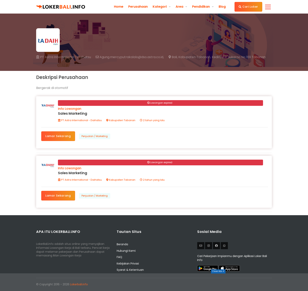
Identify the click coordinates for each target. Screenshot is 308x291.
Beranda (122, 244)
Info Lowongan (69, 108)
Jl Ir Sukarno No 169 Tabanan (244, 57)
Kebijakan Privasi (128, 263)
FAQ (119, 257)
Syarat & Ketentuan (130, 270)
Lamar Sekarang (58, 136)
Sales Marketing (72, 113)
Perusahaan (138, 7)
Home (118, 7)
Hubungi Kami (126, 251)
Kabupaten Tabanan (120, 120)
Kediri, (216, 57)
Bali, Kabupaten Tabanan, (190, 57)
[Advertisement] (154, 282)
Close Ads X (218, 271)
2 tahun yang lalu (152, 120)
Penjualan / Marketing (95, 136)
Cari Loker (248, 7)
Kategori (160, 6)
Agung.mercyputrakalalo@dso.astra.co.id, (130, 57)
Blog (222, 7)
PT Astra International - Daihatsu (63, 57)
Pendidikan (201, 6)
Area (179, 6)
